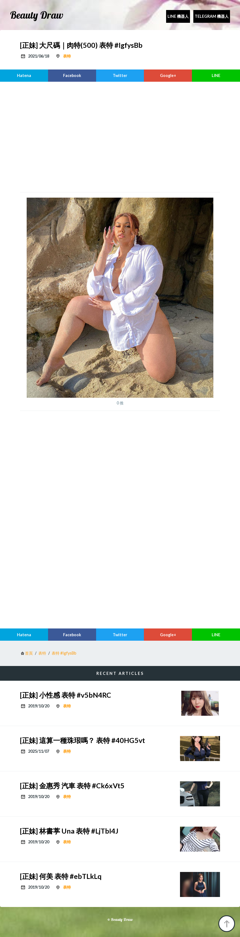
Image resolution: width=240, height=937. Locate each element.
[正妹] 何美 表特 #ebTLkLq (61, 876)
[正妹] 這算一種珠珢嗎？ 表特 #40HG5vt (82, 740)
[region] (120, 136)
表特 (67, 56)
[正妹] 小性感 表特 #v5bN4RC (65, 695)
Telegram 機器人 (212, 16)
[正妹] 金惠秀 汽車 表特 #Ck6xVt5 (72, 785)
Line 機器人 (178, 16)
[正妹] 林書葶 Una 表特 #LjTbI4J (69, 831)
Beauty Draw (36, 15)
